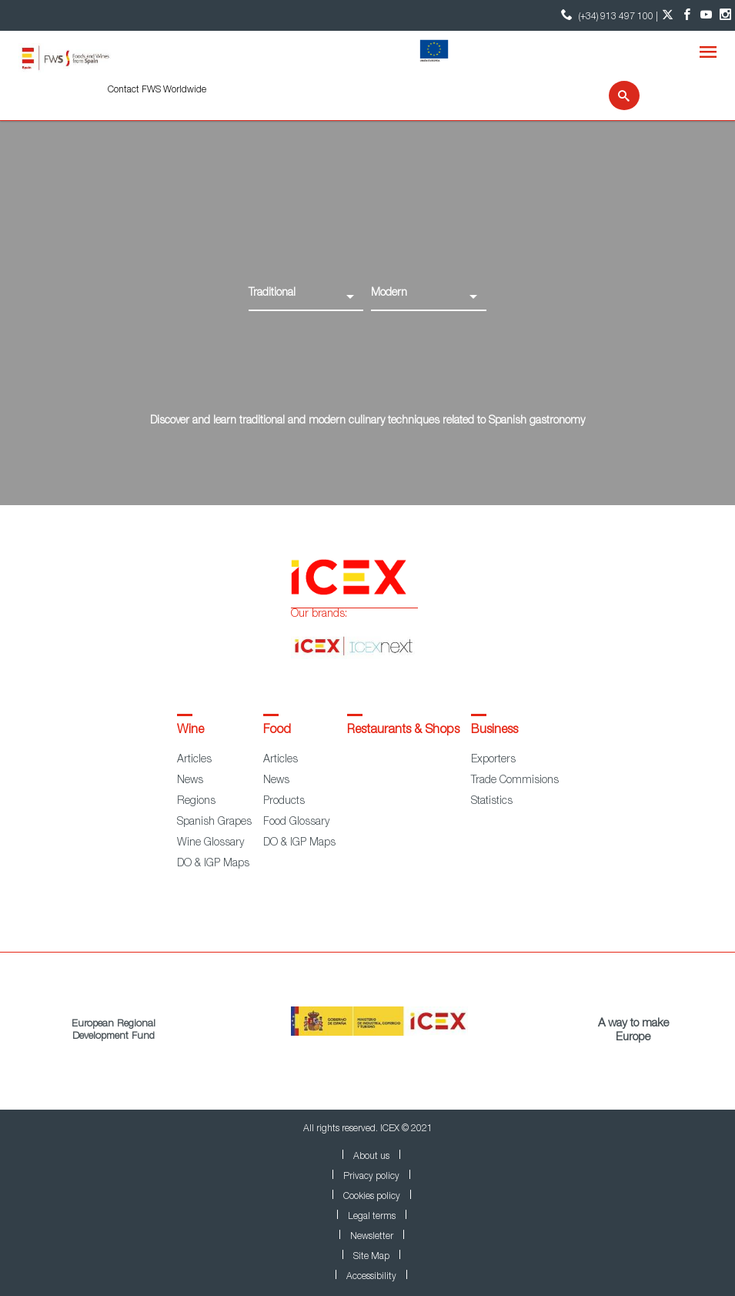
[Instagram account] (725, 15)
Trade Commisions (515, 780)
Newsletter (372, 1236)
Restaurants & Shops (403, 731)
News (190, 780)
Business (494, 731)
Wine (190, 731)
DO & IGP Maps (213, 864)
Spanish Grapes (214, 822)
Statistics (492, 801)
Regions (196, 801)
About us (371, 1156)
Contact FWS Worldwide (157, 90)
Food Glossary (296, 822)
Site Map (371, 1256)
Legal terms (372, 1216)
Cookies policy (372, 1196)
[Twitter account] (667, 15)
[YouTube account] (706, 15)
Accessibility (371, 1276)
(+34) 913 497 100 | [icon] (607, 15)
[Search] (615, 95)
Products (284, 801)
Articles (194, 760)
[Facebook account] (687, 15)
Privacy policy (371, 1176)
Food (277, 731)
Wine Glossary (210, 843)
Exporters (493, 760)
